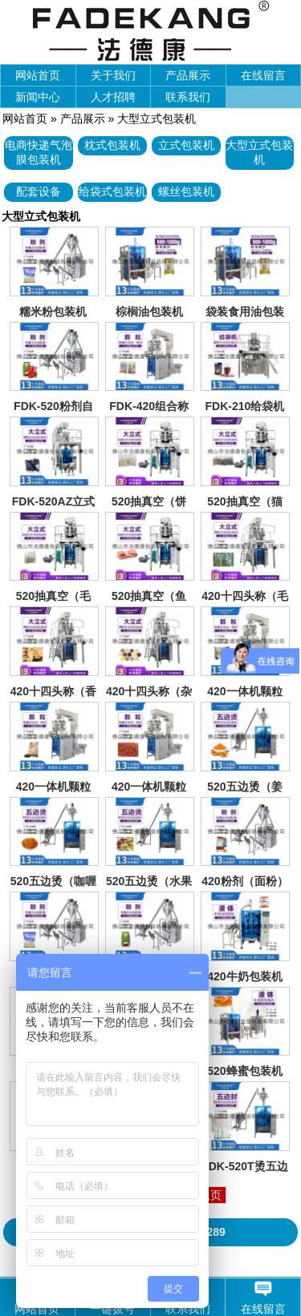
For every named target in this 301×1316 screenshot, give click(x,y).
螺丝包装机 (186, 191)
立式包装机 (186, 145)
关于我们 (113, 75)
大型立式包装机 (156, 118)
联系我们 (187, 97)
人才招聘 (113, 97)
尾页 (210, 1195)
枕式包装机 (112, 145)
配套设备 (38, 191)
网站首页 (37, 75)
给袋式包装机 (112, 191)
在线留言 (263, 75)
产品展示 (187, 75)
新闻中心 (37, 97)
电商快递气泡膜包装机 (38, 152)
